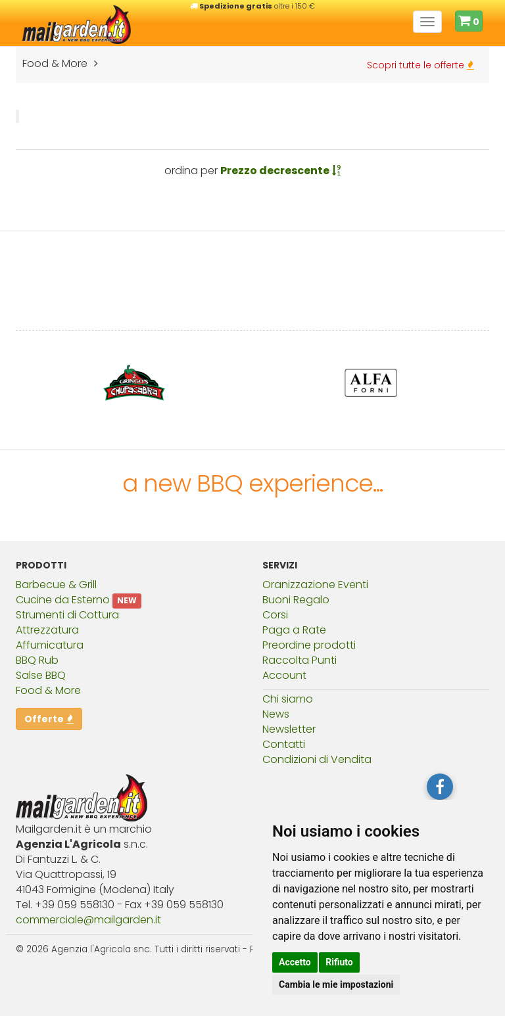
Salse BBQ (41, 675)
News (275, 714)
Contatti (283, 744)
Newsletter (289, 729)
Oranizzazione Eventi (315, 584)
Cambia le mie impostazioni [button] (336, 984)
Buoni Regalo (295, 599)
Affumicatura (50, 645)
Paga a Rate (294, 629)
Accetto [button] (295, 962)
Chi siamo (287, 698)
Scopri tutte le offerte (420, 65)
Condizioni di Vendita (317, 759)
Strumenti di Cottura (67, 614)
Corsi (275, 614)
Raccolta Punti (299, 660)
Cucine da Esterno (63, 599)
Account (284, 675)
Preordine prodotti (309, 645)
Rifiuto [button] (339, 962)
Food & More (48, 690)
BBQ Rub (37, 660)
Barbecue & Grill (56, 584)
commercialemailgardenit (88, 919)
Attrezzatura (47, 629)
